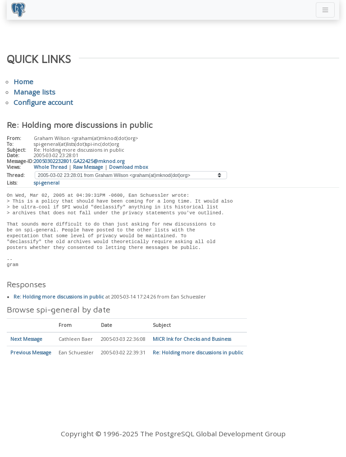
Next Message (26, 339)
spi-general (46, 183)
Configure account (43, 102)
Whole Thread (50, 167)
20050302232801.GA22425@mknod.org (79, 161)
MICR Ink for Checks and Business (192, 339)
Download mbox (128, 167)
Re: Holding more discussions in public (59, 297)
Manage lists (34, 91)
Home (23, 81)
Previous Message (30, 353)
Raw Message (88, 167)
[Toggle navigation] (325, 10)
